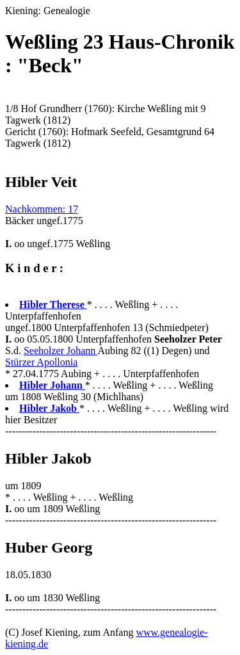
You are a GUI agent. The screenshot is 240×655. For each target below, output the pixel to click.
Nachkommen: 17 (41, 209)
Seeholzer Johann (61, 350)
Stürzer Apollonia (41, 362)
